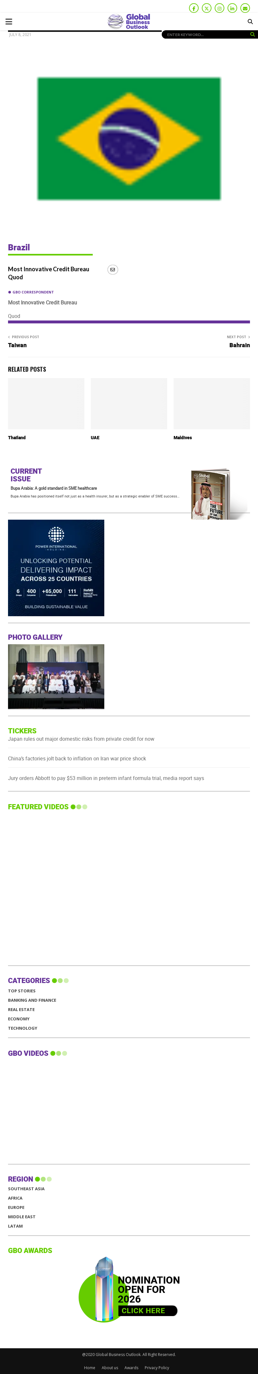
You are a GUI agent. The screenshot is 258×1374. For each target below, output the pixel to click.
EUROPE (16, 1207)
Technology (22, 1028)
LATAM (15, 1226)
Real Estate (21, 1009)
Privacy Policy (157, 1367)
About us (110, 1367)
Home (89, 1367)
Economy (19, 1019)
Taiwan (17, 345)
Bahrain (239, 345)
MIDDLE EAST (22, 1217)
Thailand (17, 437)
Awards (131, 1367)
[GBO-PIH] (56, 614)
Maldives (183, 437)
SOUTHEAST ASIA (26, 1189)
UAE (95, 437)
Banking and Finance (32, 1000)
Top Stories (22, 991)
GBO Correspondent (33, 292)
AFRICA (15, 1198)
